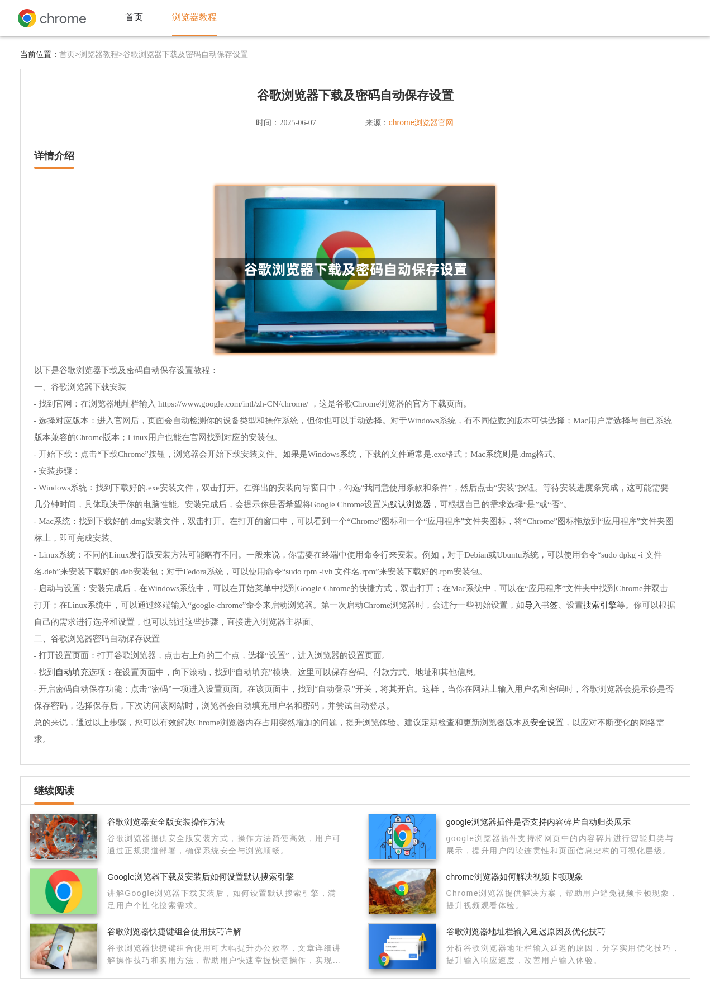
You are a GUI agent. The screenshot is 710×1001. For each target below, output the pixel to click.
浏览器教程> (101, 54)
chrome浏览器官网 (421, 122)
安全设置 (547, 722)
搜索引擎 (600, 605)
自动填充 (72, 672)
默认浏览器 (410, 504)
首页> (69, 54)
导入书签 (541, 605)
